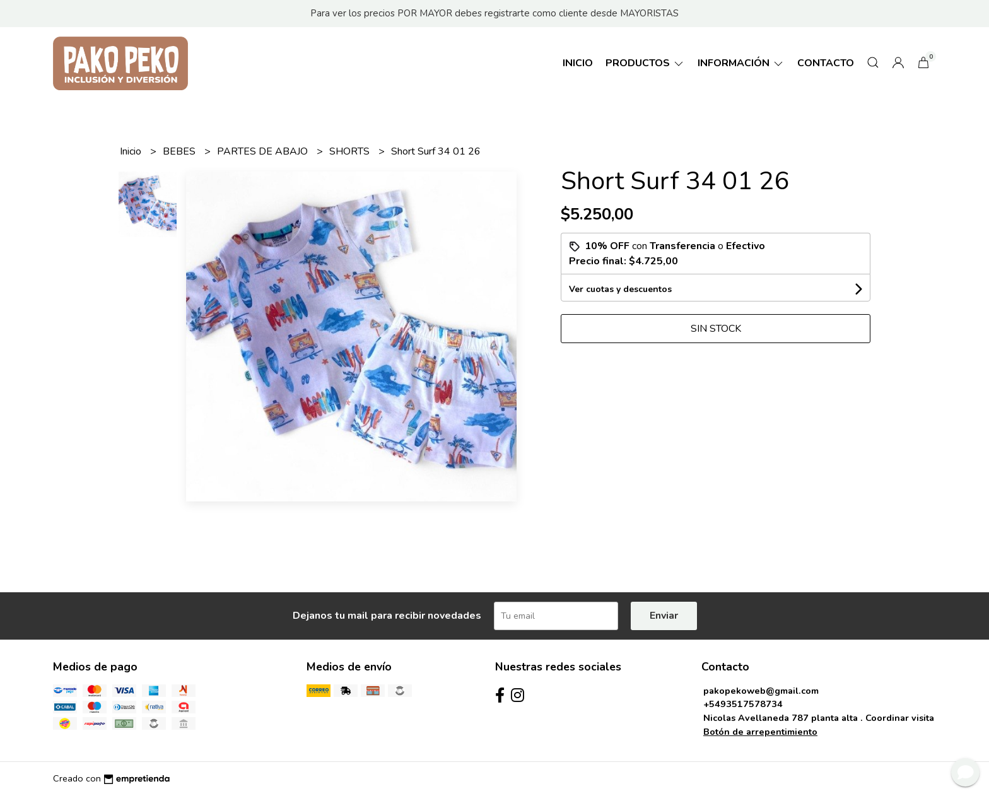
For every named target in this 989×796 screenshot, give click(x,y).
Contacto (825, 63)
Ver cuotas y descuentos (620, 289)
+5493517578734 (743, 704)
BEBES (180, 151)
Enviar (664, 616)
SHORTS (350, 151)
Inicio (578, 63)
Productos (645, 63)
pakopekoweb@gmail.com (761, 690)
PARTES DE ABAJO (263, 151)
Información (741, 63)
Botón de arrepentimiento (760, 731)
